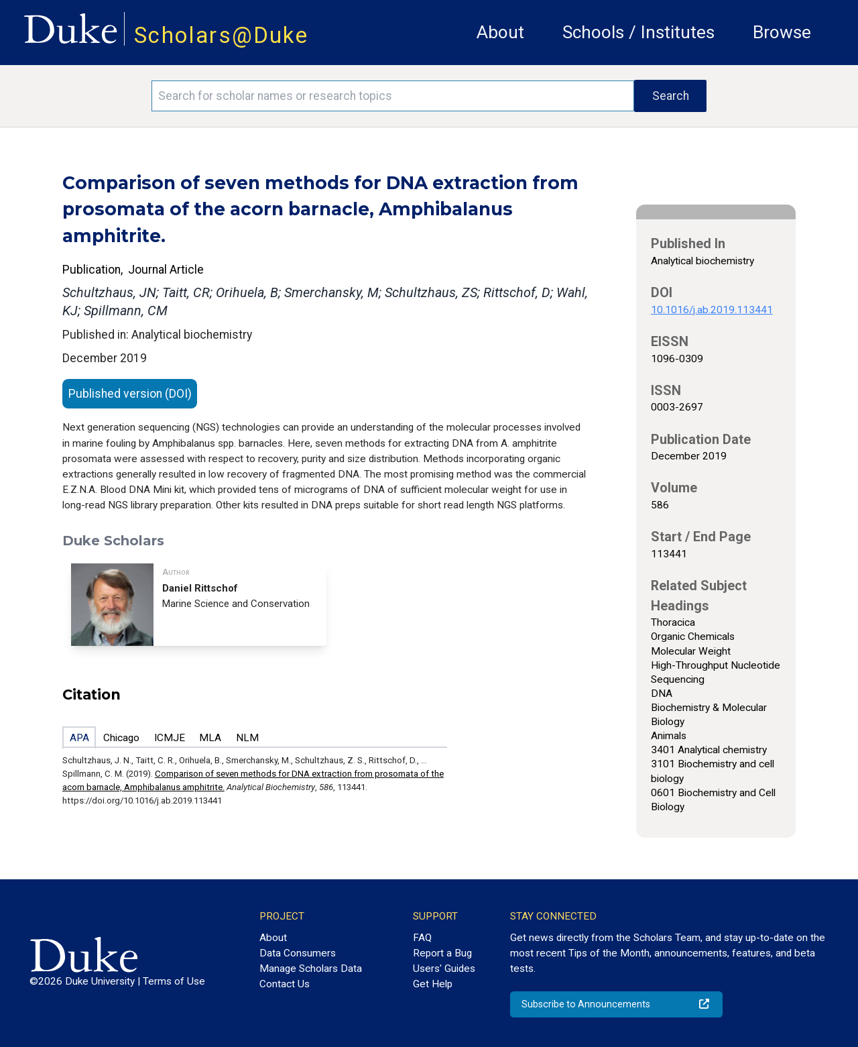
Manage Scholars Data (310, 968)
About (500, 32)
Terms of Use (174, 981)
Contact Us (284, 984)
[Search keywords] (392, 95)
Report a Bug (442, 953)
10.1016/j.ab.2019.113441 (712, 310)
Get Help (432, 984)
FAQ (422, 938)
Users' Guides (444, 968)
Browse (782, 32)
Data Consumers (297, 953)
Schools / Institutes (638, 32)
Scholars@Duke (221, 35)
